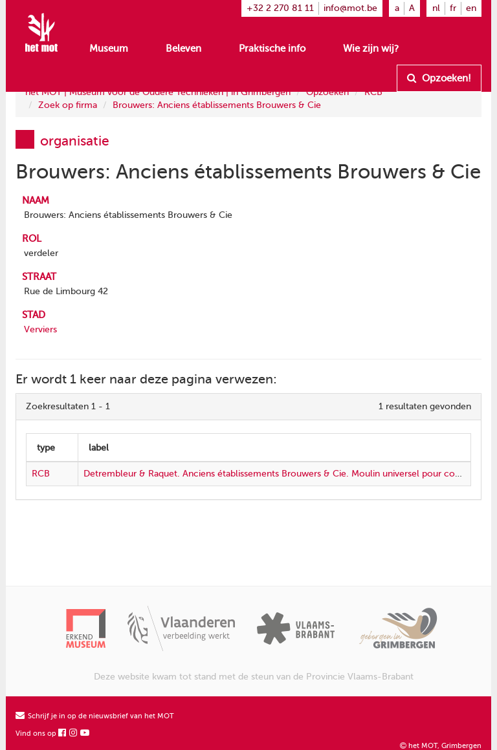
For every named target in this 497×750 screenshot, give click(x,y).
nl (436, 8)
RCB (373, 92)
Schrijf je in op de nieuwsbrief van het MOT (95, 716)
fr (453, 8)
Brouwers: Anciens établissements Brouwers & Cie (217, 105)
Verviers (40, 329)
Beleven (183, 48)
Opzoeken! (439, 78)
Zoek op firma (67, 105)
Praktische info (272, 48)
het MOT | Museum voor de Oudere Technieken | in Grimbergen (158, 92)
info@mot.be (350, 8)
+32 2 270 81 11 (280, 8)
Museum (108, 48)
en (471, 8)
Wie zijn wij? (371, 48)
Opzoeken (327, 92)
